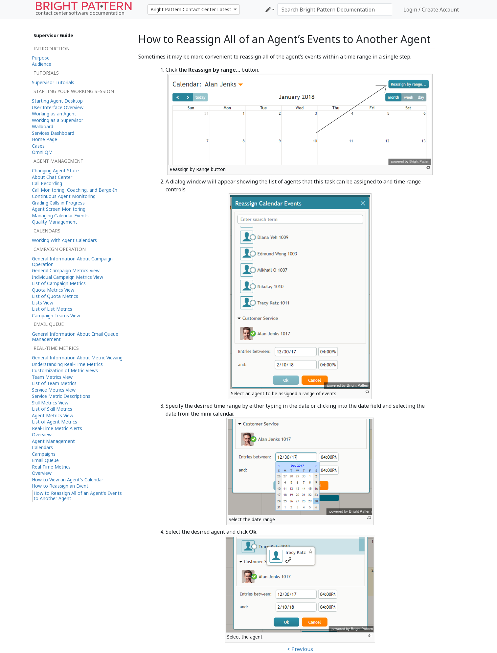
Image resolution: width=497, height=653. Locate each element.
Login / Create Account (431, 9)
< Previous (300, 649)
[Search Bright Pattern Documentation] (334, 9)
